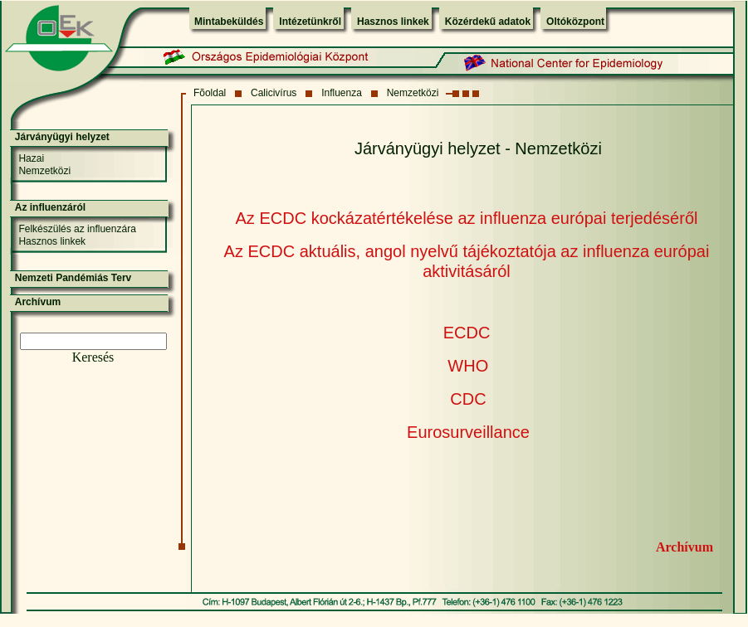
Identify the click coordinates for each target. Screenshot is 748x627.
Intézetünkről (310, 21)
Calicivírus (273, 93)
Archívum (684, 547)
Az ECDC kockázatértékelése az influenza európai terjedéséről (467, 218)
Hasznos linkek (393, 21)
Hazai (31, 158)
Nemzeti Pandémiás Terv (73, 278)
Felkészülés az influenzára (76, 229)
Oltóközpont (575, 21)
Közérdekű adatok (487, 21)
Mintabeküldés (228, 21)
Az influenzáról (50, 207)
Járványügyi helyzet (62, 137)
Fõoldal (209, 93)
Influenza (341, 93)
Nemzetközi (413, 93)
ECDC (467, 332)
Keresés (93, 357)
